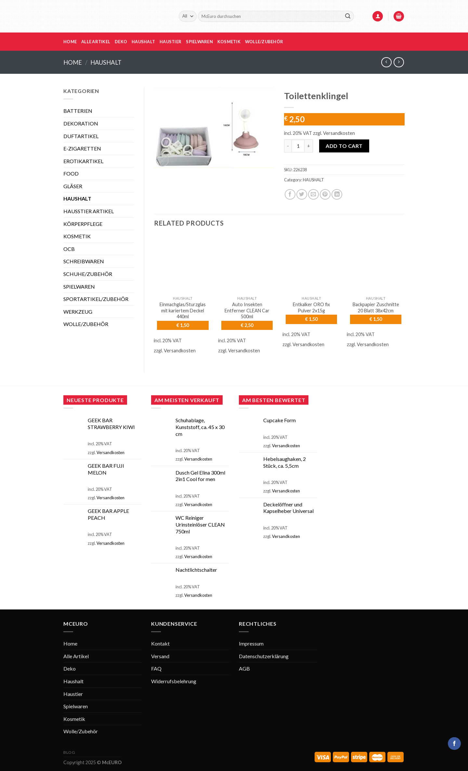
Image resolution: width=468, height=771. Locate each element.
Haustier (170, 41)
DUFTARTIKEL (80, 136)
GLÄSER (72, 186)
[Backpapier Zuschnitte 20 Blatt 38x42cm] (376, 264)
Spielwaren (199, 41)
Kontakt (160, 643)
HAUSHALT (106, 62)
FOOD (71, 173)
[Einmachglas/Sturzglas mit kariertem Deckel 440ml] (183, 264)
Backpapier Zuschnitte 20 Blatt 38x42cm (376, 307)
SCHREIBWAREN (83, 261)
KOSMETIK (77, 236)
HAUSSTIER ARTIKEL (88, 211)
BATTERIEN (77, 111)
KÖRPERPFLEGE (82, 224)
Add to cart (344, 146)
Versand (160, 656)
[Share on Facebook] (290, 194)
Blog (69, 752)
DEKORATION (80, 123)
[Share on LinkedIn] (337, 194)
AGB (244, 668)
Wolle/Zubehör (264, 41)
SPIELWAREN (79, 286)
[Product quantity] (298, 145)
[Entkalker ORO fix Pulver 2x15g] (311, 264)
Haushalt (143, 41)
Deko (121, 41)
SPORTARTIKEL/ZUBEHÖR (95, 299)
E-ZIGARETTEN (82, 148)
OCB (69, 249)
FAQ (156, 668)
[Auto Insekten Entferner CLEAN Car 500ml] (247, 264)
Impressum (251, 643)
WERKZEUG (77, 311)
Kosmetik (228, 41)
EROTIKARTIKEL (83, 161)
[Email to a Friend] (313, 194)
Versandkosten (339, 133)
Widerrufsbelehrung (173, 681)
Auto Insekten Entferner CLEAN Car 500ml (247, 310)
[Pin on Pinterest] (325, 194)
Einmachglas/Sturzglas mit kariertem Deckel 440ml (183, 310)
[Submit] (347, 16)
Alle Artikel (95, 41)
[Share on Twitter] (301, 194)
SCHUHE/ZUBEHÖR (87, 274)
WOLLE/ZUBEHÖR (85, 324)
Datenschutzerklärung (264, 656)
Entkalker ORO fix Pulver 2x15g (311, 307)
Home (70, 41)
